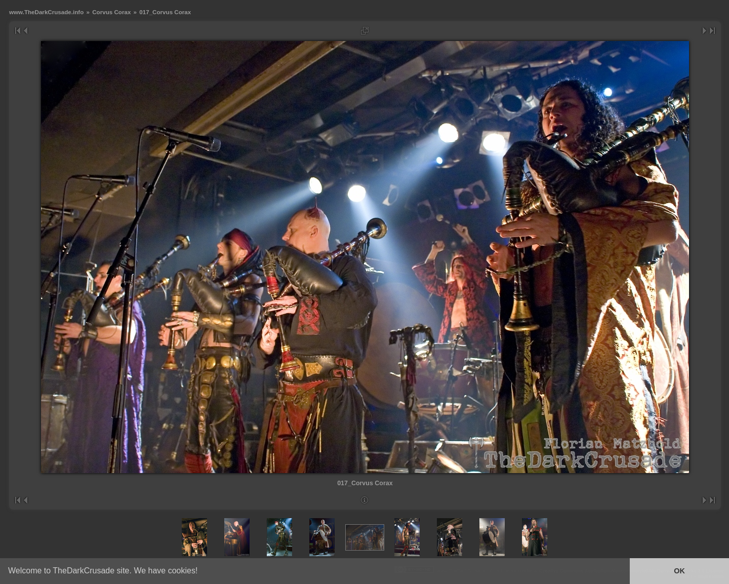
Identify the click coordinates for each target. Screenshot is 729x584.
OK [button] (679, 571)
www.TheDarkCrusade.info (46, 12)
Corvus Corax (111, 12)
